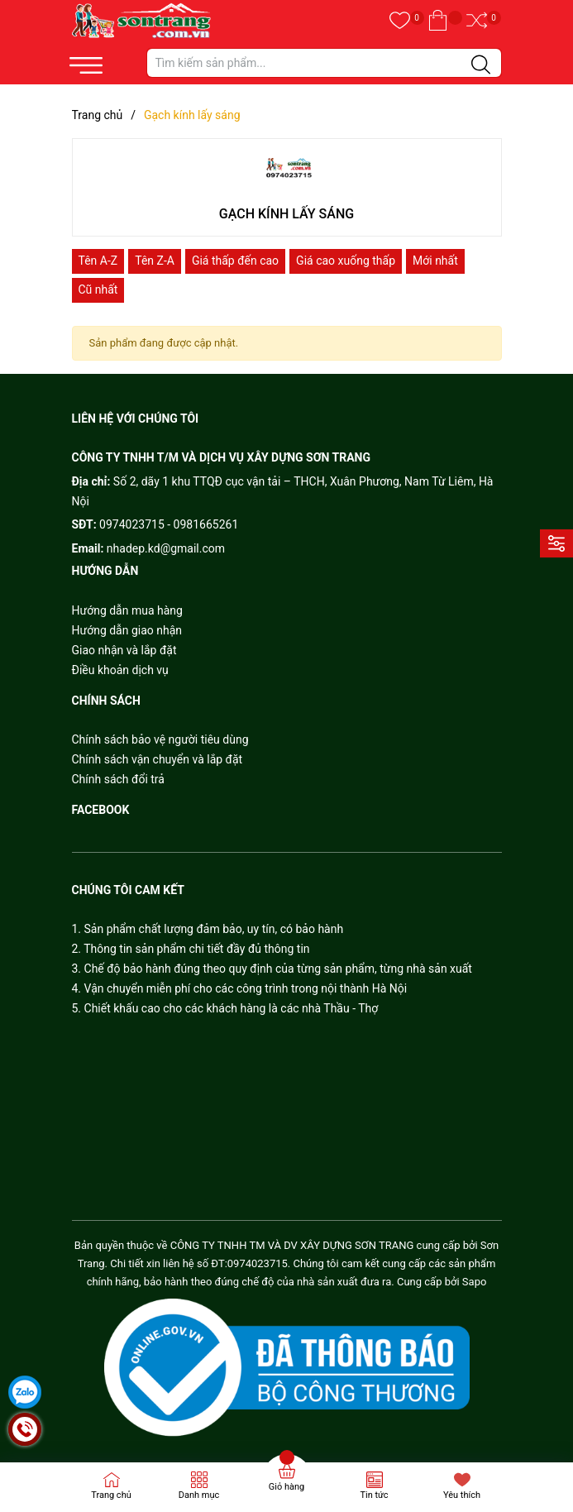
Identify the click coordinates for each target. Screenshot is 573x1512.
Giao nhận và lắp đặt (124, 650)
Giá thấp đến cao (235, 260)
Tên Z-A (154, 260)
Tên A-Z (98, 260)
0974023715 (132, 524)
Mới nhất (435, 260)
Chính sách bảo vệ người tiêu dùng (160, 739)
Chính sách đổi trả (118, 779)
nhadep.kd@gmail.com (166, 548)
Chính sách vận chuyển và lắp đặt (157, 759)
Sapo (474, 1281)
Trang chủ (111, 1495)
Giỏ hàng (286, 1486)
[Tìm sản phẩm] (324, 63)
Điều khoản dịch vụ (120, 670)
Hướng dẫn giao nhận (127, 630)
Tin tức (374, 1495)
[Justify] (481, 65)
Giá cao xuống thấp (345, 260)
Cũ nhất (98, 289)
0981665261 (206, 524)
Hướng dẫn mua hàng (127, 610)
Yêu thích (461, 1495)
